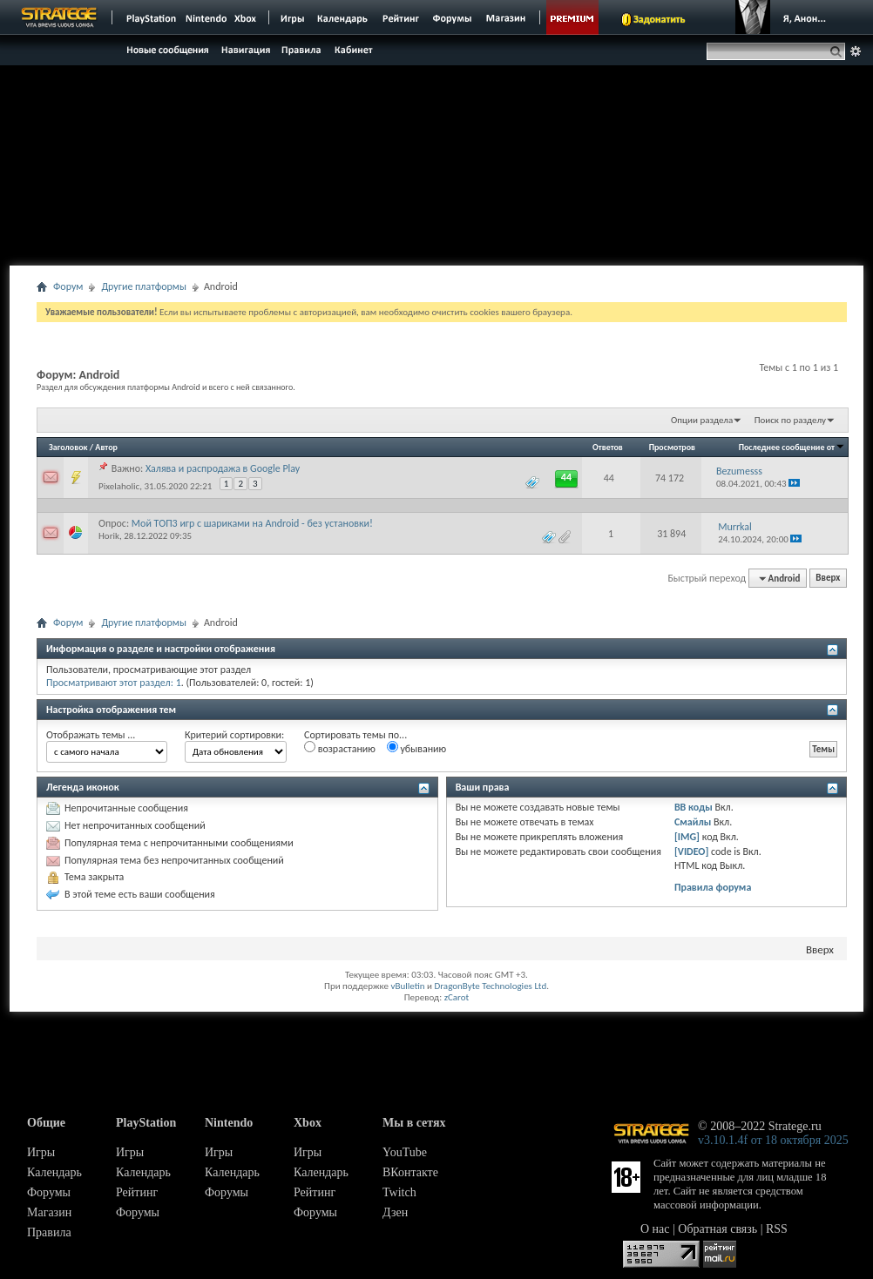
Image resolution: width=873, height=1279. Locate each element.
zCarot (457, 997)
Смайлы (692, 822)
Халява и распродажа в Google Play (223, 468)
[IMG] (687, 837)
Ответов (607, 447)
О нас (655, 1228)
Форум (68, 286)
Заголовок (68, 447)
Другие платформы (143, 286)
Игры (41, 1152)
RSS (777, 1228)
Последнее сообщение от (792, 447)
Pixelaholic (118, 486)
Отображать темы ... (90, 735)
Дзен (395, 1212)
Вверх (827, 578)
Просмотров (672, 447)
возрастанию (340, 748)
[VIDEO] (691, 851)
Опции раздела (702, 420)
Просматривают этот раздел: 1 (113, 683)
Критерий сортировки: (234, 735)
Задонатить (659, 19)
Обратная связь (717, 1228)
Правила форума (712, 887)
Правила (49, 1232)
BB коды (693, 807)
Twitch (399, 1192)
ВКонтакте (410, 1172)
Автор (106, 447)
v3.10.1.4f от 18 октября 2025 (773, 1140)
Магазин (49, 1212)
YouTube (404, 1152)
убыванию (417, 748)
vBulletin (407, 986)
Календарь (54, 1172)
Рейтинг (137, 1192)
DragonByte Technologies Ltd (490, 986)
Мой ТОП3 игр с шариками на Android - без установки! (252, 523)
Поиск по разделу (790, 420)
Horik (108, 536)
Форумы (49, 1192)
